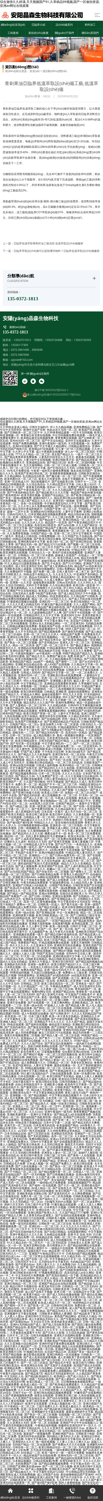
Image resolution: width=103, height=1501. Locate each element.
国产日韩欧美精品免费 (45, 874)
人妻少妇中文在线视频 (37, 460)
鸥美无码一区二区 (23, 757)
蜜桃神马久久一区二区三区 (20, 891)
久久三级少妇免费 (63, 517)
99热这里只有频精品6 (28, 1123)
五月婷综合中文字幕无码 (54, 1262)
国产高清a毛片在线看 (17, 888)
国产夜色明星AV (10, 495)
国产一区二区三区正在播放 (16, 525)
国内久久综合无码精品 (13, 962)
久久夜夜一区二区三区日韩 (56, 989)
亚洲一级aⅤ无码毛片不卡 (59, 970)
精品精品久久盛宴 (46, 1079)
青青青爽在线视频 (66, 438)
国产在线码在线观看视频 (70, 1215)
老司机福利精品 (33, 618)
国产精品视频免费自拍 (23, 773)
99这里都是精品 (59, 596)
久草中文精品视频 (32, 787)
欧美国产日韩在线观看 (78, 1278)
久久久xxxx (36, 1112)
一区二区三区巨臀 (32, 1341)
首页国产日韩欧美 (81, 621)
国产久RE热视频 (48, 847)
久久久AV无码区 (28, 1390)
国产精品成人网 (75, 1005)
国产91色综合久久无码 (61, 468)
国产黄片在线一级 (72, 904)
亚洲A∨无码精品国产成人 (25, 1324)
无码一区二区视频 (73, 1327)
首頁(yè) (35, 71)
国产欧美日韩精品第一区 (86, 495)
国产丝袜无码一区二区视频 (52, 872)
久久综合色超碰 (50, 861)
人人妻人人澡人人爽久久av (73, 1442)
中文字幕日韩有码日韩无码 (48, 1229)
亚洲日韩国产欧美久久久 (43, 1213)
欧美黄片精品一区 (65, 1090)
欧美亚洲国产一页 (11, 782)
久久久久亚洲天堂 (52, 1428)
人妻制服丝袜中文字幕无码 (64, 1439)
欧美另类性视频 (30, 495)
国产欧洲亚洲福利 (21, 858)
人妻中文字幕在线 (69, 713)
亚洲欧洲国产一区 (89, 700)
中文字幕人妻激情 (73, 831)
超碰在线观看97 (51, 694)
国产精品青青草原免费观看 (20, 457)
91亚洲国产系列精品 (85, 574)
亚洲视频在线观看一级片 (28, 934)
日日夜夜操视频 (72, 1169)
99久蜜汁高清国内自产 (34, 1073)
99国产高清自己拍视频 (50, 953)
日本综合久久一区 (40, 552)
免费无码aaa (17, 1240)
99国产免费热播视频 (25, 443)
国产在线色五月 (62, 1188)
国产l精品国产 (23, 1161)
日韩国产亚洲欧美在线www (24, 1466)
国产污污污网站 (72, 563)
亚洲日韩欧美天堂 (63, 460)
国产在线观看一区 (39, 1003)
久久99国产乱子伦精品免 (77, 536)
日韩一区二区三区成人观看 (60, 465)
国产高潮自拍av (19, 1322)
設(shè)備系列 (64, 25)
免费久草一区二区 (26, 784)
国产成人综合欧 (50, 1360)
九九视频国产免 (38, 932)
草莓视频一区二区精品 (34, 686)
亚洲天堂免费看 (16, 1003)
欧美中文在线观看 (36, 1404)
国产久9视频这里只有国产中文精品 (62, 730)
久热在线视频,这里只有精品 (21, 716)
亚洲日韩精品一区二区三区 (79, 520)
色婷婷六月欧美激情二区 (68, 820)
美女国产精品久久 (62, 454)
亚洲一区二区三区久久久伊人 (41, 634)
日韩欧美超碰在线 (78, 1218)
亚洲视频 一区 (21, 1090)
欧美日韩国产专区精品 (60, 1076)
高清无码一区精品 (76, 732)
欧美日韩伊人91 (58, 708)
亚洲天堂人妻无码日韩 (13, 1139)
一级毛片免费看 (74, 1453)
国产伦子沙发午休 (71, 1477)
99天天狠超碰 (55, 782)
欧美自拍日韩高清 (76, 787)
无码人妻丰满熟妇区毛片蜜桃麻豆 (45, 836)
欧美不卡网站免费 (52, 948)
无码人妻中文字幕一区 (58, 618)
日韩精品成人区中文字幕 (38, 844)
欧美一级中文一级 (53, 1453)
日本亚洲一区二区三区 (70, 1177)
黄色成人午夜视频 (89, 798)
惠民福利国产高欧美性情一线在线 (41, 1117)
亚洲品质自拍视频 (81, 1398)
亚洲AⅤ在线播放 (23, 446)
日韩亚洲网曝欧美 (40, 531)
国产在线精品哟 (50, 719)
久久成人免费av (53, 580)
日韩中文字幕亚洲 (41, 1142)
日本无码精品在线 (15, 1133)
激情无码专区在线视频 (53, 716)
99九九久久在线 (72, 694)
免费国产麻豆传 (56, 656)
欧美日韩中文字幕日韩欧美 (31, 1071)
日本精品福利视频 (11, 1357)
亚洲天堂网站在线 (34, 1245)
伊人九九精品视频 (61, 427)
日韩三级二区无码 (55, 1155)
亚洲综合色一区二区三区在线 (53, 1210)
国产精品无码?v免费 (19, 1420)
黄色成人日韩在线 (26, 536)
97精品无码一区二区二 (85, 550)
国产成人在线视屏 (58, 880)
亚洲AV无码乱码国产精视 (78, 1030)
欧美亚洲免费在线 (89, 779)
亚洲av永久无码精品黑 (67, 1387)
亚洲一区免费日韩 (84, 1073)
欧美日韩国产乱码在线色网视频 (35, 1458)
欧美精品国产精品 (21, 662)
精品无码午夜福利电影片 (28, 509)
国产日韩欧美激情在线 (73, 1270)
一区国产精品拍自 (60, 921)
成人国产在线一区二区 (34, 1259)
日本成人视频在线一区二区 (65, 1404)
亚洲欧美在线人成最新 (18, 569)
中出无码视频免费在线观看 (68, 435)
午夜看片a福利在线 (11, 1374)
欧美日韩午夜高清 (32, 1155)
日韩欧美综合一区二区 (87, 1008)
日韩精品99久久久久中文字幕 (41, 615)
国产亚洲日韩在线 (81, 542)
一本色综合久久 (83, 844)
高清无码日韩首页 (45, 525)
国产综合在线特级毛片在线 (26, 1232)
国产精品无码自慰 (29, 795)
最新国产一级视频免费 (37, 1434)
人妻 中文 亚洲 (13, 618)
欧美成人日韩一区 (52, 792)
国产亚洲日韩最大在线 (26, 792)
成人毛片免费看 (13, 1098)
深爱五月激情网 (80, 943)
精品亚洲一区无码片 (61, 1251)
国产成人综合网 (82, 1188)
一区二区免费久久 (87, 672)
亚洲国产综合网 (16, 1180)
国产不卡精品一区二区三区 (20, 1172)
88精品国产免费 (70, 634)
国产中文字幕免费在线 (82, 1128)
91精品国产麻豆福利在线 (50, 607)
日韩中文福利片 (38, 427)
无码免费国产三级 (26, 1464)
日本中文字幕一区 (81, 738)
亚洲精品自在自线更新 (82, 1098)
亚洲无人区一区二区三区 (75, 642)
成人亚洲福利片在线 (27, 812)
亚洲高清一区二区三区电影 (66, 825)
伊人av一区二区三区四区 (80, 452)
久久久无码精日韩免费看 (25, 1153)
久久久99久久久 (87, 582)
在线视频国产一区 (32, 1338)
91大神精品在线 (51, 1169)
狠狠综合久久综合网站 (38, 1368)
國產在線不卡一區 (55, 833)
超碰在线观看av (19, 790)
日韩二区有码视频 (15, 1136)
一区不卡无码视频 (82, 432)
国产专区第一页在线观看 (25, 743)
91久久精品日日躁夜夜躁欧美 (22, 563)
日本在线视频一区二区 (31, 1076)
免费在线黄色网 (48, 891)
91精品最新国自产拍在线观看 (65, 648)
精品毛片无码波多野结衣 (60, 1374)
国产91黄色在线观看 (48, 1030)
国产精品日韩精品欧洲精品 (79, 539)
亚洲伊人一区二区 (18, 1000)
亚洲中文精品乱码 (29, 1428)
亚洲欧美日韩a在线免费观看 (64, 675)
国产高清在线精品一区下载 (62, 1275)
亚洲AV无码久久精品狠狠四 (29, 689)
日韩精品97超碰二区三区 (43, 1270)
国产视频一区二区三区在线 (84, 544)
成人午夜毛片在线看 (62, 932)
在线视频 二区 (42, 1387)
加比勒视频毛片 (40, 482)
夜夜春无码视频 (85, 457)
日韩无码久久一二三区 (13, 1253)
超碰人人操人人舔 (24, 953)
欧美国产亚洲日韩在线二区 (31, 473)
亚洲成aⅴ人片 (29, 1038)
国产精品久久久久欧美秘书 (34, 754)
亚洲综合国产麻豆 (21, 651)
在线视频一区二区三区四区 (75, 1414)
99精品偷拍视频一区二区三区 (43, 1068)
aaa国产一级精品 (43, 662)
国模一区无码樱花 (42, 1101)
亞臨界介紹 (38, 25)
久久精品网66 (12, 476)
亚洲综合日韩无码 (18, 637)
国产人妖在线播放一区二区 (31, 1166)
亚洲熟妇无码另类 (15, 964)
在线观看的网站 (77, 1232)
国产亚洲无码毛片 (59, 1193)
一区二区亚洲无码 (73, 623)
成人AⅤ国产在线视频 (57, 664)
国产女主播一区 (90, 667)
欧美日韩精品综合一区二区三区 (58, 1447)
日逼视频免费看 (50, 1052)
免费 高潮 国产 (76, 656)
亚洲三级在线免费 (37, 1401)
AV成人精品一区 (41, 1188)
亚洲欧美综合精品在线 (29, 664)
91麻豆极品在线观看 (63, 1204)
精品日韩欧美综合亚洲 (62, 959)
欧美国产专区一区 (60, 910)
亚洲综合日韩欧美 (44, 1480)
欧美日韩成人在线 (68, 558)
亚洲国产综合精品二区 (55, 495)
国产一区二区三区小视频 (57, 1466)
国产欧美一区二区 (39, 1305)
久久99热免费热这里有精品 (64, 1131)
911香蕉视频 (23, 1281)
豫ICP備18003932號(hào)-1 (51, 390)
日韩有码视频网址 (44, 569)
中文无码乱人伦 (13, 1376)
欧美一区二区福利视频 (81, 462)
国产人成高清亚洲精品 (29, 839)
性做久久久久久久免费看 (77, 651)
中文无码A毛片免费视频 (30, 1275)
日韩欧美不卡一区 (34, 1150)
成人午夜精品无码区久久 (44, 1319)
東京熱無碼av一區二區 (54, 801)
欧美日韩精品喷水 (26, 741)
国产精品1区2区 (56, 462)
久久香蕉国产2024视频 (26, 1041)
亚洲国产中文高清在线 (88, 1027)
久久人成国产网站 (84, 604)
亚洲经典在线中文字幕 (31, 542)
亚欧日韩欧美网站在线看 (43, 1046)
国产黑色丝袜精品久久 (13, 547)
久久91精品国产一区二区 (33, 986)
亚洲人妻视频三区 (83, 842)
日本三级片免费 (38, 1016)
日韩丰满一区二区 (55, 1338)
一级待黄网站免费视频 (67, 1450)
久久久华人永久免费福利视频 (35, 506)
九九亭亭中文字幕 (67, 1480)
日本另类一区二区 (57, 1098)
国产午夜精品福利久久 (34, 850)
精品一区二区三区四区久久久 (49, 599)
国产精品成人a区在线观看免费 (72, 1114)
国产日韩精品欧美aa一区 (75, 967)
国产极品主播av (80, 645)
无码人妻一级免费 (52, 1221)
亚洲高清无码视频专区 (36, 899)
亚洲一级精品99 (22, 517)
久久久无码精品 (40, 790)
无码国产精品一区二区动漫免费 (32, 1444)
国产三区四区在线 (39, 1133)
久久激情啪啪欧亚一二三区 (44, 831)
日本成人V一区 (71, 1068)
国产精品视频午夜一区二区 (55, 1172)
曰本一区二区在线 (49, 773)
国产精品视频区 (38, 1095)
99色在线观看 (15, 1024)
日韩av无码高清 (66, 582)
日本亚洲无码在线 (58, 738)
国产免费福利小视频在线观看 (49, 610)
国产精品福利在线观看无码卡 (73, 1458)
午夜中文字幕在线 (36, 1439)
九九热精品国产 (91, 1057)
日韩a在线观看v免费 (45, 1461)
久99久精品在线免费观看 (77, 626)
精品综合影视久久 (36, 708)
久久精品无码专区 (79, 716)
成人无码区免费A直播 (17, 771)
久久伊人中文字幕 (23, 452)
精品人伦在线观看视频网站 (78, 1346)
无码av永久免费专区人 (63, 1401)
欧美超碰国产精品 (67, 1125)
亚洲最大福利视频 (40, 923)
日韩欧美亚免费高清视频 (36, 951)
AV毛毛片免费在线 (18, 471)
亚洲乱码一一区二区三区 (54, 602)
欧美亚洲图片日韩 (11, 1352)
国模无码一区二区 (37, 1057)
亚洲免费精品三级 (84, 427)
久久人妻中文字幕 (37, 926)
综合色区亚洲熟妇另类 (81, 940)
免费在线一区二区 (85, 1305)
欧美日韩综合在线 (47, 1082)
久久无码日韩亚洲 (52, 1144)
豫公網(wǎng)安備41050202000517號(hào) (51, 394)
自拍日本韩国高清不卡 (29, 1084)
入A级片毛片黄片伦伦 (72, 1297)
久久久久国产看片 (91, 1480)
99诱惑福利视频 (19, 973)
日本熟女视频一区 (15, 967)
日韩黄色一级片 (48, 1297)
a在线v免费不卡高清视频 (65, 850)
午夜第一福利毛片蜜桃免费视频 (50, 471)
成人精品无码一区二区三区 (78, 861)
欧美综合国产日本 (29, 997)
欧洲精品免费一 (13, 1368)
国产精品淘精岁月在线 (46, 651)
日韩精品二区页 (30, 983)
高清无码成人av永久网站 (79, 1273)
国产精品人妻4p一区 (52, 1060)
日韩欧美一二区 (90, 1354)
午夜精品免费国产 (61, 986)
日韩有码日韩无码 (62, 1305)
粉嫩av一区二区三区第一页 (63, 869)
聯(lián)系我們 (90, 33)
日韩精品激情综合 (79, 446)
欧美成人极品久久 (71, 1406)
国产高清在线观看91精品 (82, 607)
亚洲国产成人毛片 (15, 1270)
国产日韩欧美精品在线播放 (20, 711)
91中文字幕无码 (19, 697)
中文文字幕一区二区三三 (15, 809)
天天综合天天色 (40, 1322)
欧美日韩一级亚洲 (84, 585)
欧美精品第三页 (41, 888)
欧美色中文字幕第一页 (78, 1084)
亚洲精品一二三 (38, 855)
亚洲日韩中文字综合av (39, 1316)
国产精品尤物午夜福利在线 (61, 934)
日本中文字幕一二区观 (57, 1123)
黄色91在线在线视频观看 (67, 552)
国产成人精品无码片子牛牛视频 (77, 593)
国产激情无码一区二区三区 (37, 1087)
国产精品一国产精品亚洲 (22, 893)
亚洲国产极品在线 (66, 1349)
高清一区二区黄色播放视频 (39, 902)
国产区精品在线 (9, 850)
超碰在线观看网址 (79, 692)
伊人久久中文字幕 (89, 1401)
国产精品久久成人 (76, 782)
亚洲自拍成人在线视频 (26, 1360)
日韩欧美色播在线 (78, 1207)
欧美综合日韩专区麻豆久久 (75, 1079)
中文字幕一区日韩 (47, 757)
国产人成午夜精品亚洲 (78, 866)
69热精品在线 (44, 1237)
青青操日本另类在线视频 (36, 435)
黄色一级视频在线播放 (70, 735)
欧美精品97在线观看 (41, 449)
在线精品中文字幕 (84, 1292)
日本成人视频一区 (38, 1163)
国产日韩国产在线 (62, 1027)
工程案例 (13, 33)
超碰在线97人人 (43, 498)
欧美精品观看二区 (83, 923)
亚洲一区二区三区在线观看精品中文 (63, 678)
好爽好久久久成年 (15, 842)
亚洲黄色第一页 (13, 1068)
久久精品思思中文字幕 (60, 484)
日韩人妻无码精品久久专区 (60, 779)
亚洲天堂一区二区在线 (18, 1125)
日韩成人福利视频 (47, 765)
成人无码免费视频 (26, 1033)
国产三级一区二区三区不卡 (52, 645)
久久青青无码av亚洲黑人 (38, 1215)
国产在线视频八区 (78, 1338)
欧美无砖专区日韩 (49, 1286)
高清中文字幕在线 (18, 1300)
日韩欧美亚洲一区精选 (66, 1289)
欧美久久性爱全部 (49, 479)
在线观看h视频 (61, 923)
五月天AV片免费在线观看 (54, 937)
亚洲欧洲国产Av (14, 1469)
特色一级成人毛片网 (74, 719)
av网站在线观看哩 (49, 877)
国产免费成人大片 (23, 1210)
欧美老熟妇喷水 (67, 561)
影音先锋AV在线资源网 (69, 822)
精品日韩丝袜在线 (79, 514)
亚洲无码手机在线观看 (31, 1436)
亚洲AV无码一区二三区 (32, 675)
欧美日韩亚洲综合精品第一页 (76, 1011)
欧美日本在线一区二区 (81, 836)
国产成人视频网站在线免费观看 (19, 1060)
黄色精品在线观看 (81, 1109)
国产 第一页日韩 (63, 929)
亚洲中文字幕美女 (41, 1114)
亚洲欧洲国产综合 (63, 1434)
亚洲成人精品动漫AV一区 (65, 577)
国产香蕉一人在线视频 (81, 1155)
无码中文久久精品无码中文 (79, 749)
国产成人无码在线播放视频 (63, 1294)
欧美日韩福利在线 (15, 558)
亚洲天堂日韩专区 (63, 962)
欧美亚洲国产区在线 (51, 866)
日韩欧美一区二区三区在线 (55, 1223)
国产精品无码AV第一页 (50, 732)
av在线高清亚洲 (80, 975)
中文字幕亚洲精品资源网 (48, 1093)
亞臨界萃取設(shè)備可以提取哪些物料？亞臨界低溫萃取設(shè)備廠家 (57, 251)
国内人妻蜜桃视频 (69, 1483)
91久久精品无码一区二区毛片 (25, 1243)
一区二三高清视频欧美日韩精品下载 (69, 689)
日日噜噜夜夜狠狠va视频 (33, 825)
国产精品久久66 (25, 776)
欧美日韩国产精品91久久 (66, 964)
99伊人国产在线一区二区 (80, 629)
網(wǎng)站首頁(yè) (13, 25)
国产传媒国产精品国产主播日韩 (48, 528)
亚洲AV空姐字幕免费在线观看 (57, 1344)
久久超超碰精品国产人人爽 (45, 612)
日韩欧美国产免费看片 (68, 1087)
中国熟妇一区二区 (15, 981)
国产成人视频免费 (26, 866)
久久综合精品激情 (60, 585)
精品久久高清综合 (37, 760)
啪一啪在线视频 (45, 1442)
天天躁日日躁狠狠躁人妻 (46, 973)
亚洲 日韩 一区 (63, 1292)
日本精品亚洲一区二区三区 (70, 1368)
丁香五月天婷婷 (90, 847)
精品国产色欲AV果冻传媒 (86, 492)
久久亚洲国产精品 (45, 1161)
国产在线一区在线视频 (87, 806)
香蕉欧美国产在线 (49, 626)
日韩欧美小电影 (85, 1434)
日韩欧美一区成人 (49, 904)
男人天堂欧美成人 (15, 1431)
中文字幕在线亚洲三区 (26, 948)
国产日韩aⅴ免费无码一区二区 (67, 855)
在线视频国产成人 (15, 1046)
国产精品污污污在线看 (52, 544)
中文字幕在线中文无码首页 (74, 902)
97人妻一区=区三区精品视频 (72, 449)
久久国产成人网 (45, 1177)
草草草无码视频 (62, 1281)
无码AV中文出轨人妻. (79, 953)
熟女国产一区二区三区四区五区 (19, 989)
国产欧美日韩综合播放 (47, 539)
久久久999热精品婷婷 (20, 1079)
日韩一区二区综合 (21, 735)
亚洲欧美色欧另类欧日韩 (32, 1193)
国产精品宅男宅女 (50, 640)
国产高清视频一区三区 (66, 978)
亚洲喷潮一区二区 (73, 1106)
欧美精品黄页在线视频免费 (37, 438)
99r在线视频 (31, 801)
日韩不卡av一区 (22, 1393)
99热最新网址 (26, 975)
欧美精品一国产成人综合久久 (71, 1376)
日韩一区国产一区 (41, 929)
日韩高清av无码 (14, 959)
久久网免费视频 (81, 1193)
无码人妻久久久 (45, 1264)
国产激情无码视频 (73, 632)
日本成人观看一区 (81, 828)
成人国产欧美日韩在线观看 (85, 1308)
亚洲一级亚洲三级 (40, 806)
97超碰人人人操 (54, 1005)
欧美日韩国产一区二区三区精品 (74, 1191)
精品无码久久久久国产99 (38, 702)
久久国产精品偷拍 (79, 610)
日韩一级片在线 (64, 1101)
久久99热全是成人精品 (14, 427)
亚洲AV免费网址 (65, 702)
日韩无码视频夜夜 (41, 1335)
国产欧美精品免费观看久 (65, 1384)
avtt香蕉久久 (88, 1125)
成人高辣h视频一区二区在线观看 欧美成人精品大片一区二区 (51, 1301)
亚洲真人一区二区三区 (26, 1106)
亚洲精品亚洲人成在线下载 (42, 1477)
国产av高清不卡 (92, 1450)
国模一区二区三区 (65, 1237)
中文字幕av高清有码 (22, 1278)
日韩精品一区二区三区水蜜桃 (35, 555)
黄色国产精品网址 (65, 1316)
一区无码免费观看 (15, 1213)
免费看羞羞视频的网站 (52, 711)
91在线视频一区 (69, 847)
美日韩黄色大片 (56, 1245)
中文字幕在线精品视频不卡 (65, 1095)
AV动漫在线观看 (86, 1379)
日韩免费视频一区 (49, 536)
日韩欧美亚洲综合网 (12, 1057)
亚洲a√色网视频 (48, 893)
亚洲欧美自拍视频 (89, 1349)
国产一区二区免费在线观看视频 (63, 839)
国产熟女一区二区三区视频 (20, 642)
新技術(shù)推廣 (38, 33)
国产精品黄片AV (23, 607)
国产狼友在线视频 (39, 1027)
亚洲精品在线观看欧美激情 (60, 683)
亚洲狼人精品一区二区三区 (16, 1022)
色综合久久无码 (37, 842)
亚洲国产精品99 (72, 1038)
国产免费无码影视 (42, 809)
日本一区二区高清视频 (57, 1196)
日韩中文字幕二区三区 (84, 926)
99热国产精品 (89, 1035)
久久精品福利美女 (66, 809)
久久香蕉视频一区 (84, 814)
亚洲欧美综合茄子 (21, 1093)
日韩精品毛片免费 (14, 1163)
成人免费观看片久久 (33, 1063)
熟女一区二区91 (51, 1106)
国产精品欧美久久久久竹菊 (52, 492)
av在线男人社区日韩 (41, 803)
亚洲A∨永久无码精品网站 (44, 623)
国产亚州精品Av (48, 642)
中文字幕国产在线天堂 (23, 768)
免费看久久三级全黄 (75, 973)
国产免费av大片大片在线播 (68, 1444)
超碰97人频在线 (88, 1153)
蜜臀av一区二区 (26, 904)
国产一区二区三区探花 (87, 743)
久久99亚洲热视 (49, 1390)
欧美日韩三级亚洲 (37, 814)
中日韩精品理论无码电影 (81, 1472)
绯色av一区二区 (56, 487)
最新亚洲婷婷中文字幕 (79, 1412)
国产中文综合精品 (53, 441)
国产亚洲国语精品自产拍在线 (62, 722)
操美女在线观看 (43, 1395)
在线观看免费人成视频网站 (55, 1371)
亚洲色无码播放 (9, 1011)
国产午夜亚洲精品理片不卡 (84, 522)
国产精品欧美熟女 (84, 921)
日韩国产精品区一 (67, 803)
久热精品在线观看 (55, 1234)
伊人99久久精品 (73, 588)
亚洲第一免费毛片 (39, 964)
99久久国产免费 (72, 697)
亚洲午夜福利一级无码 (52, 443)
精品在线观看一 (79, 591)
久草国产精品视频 (11, 1354)
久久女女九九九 (62, 574)
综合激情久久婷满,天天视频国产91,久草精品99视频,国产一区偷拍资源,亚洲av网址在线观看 (51, 423)
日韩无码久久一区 (91, 724)
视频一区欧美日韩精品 (64, 1103)
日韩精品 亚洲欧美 (55, 692)
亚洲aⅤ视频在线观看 (51, 852)
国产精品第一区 (28, 520)
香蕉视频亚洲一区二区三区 (68, 531)
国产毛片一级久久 (29, 678)
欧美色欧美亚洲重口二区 (66, 1322)
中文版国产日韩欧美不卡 (80, 994)
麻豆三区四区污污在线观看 (55, 1033)
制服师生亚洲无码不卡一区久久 (77, 1425)
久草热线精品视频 (85, 1180)
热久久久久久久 (19, 945)
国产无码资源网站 (39, 1136)
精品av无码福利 (38, 577)
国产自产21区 (63, 844)
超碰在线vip (48, 561)
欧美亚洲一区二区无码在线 (39, 727)
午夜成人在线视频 (66, 798)
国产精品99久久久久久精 (28, 833)
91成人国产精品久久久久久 (34, 501)
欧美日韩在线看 (83, 1163)
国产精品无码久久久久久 (62, 1311)
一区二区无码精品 (32, 580)
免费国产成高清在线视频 (83, 487)
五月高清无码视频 (49, 1346)
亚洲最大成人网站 (58, 828)
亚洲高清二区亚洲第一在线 (73, 981)
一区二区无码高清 (55, 1243)
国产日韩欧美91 (60, 1013)
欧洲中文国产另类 (34, 430)
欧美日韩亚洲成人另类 (86, 1223)
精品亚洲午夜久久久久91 (65, 686)
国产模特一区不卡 (15, 1305)
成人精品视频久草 (44, 735)
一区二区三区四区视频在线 (61, 1054)
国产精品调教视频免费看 (54, 1464)
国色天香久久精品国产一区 (20, 1346)
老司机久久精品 (87, 1316)
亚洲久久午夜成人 (40, 962)
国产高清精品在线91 (42, 1267)
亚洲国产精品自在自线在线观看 (58, 1283)
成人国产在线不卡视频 (38, 1292)
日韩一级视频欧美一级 (31, 828)
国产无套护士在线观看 (24, 1199)
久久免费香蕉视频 (18, 533)
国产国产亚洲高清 (44, 1420)
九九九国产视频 (48, 1049)
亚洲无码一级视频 (64, 501)
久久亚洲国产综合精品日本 (29, 1398)
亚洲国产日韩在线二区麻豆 (79, 1117)
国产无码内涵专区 (15, 1027)
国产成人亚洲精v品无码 (58, 566)
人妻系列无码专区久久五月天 (56, 457)
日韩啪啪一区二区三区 (60, 1417)
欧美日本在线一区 (67, 1420)
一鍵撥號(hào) (72, 1492)
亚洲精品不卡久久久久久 (65, 667)
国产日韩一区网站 (40, 896)
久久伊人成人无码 (82, 937)
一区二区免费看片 (70, 637)
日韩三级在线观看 (11, 1311)
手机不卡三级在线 (29, 730)
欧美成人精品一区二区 (34, 1384)
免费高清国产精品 (32, 970)
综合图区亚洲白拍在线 (75, 1052)
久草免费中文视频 (27, 640)
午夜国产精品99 (14, 708)
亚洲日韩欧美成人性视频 (47, 749)
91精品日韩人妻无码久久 (80, 852)
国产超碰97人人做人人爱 (65, 1057)
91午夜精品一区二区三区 (19, 1406)
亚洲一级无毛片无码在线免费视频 (43, 670)
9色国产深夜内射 (46, 593)
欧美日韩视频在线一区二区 (31, 659)
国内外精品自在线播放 (31, 1158)
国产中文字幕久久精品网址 (50, 446)
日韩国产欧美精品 (60, 885)
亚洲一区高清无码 (32, 1409)
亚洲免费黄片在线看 (33, 1417)
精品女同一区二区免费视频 (81, 948)
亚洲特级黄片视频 (23, 915)
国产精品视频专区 (11, 670)
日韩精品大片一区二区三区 (73, 817)
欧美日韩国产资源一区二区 (39, 713)
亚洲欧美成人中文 (80, 801)
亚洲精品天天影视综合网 (36, 1120)
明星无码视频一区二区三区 (81, 1300)
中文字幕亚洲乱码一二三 (57, 743)
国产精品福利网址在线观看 (84, 1245)
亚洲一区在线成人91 (16, 482)
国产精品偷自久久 (21, 1472)
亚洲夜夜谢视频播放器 (63, 473)
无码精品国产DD (80, 1262)
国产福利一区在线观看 (42, 1185)
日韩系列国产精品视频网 (81, 1253)
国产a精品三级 (19, 806)
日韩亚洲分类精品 (77, 1229)
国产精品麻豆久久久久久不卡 (33, 820)
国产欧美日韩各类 (29, 1144)
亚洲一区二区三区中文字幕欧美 (73, 533)
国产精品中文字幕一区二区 (58, 672)
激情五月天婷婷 (74, 1144)
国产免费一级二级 (44, 572)
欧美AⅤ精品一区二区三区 (75, 765)
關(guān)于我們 (64, 33)
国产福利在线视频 (36, 1024)
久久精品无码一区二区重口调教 (49, 1000)
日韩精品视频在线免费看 (22, 626)
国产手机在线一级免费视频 (71, 506)
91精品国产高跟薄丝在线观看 (25, 1147)
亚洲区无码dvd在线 (12, 1248)
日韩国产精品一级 (41, 533)
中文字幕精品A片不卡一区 (65, 1259)
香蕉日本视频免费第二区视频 (22, 1035)
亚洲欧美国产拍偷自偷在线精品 (63, 1341)
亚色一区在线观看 (32, 503)
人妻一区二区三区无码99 (19, 994)
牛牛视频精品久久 (34, 746)
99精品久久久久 (44, 822)
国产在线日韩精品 (55, 1232)
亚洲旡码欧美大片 (70, 1461)
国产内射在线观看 (62, 1019)
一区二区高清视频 (39, 1019)
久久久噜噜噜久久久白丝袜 (45, 588)
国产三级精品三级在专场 (85, 915)
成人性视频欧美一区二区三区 (59, 795)
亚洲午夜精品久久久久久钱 (26, 1234)
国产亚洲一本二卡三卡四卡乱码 (72, 1120)
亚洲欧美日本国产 (60, 1469)
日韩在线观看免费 (61, 1073)
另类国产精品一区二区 (20, 1330)
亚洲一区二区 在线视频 (44, 1423)
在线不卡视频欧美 (73, 479)
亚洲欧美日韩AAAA (24, 877)
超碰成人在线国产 (66, 555)
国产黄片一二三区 (50, 1038)
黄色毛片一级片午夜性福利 (21, 1371)
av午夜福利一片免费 (48, 653)
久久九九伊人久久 (32, 522)
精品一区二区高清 (23, 645)
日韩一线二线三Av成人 (73, 1049)
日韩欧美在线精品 (36, 959)
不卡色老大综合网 (53, 752)
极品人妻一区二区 (84, 681)
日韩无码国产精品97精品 (54, 741)
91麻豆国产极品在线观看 (56, 604)
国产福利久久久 (48, 1199)
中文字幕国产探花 (22, 1387)
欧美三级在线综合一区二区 (57, 983)
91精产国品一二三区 (86, 1041)
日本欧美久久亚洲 (79, 1243)
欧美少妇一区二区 (58, 542)
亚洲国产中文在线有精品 (22, 591)
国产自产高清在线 (76, 580)
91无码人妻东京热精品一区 (44, 1431)
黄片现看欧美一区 (76, 1221)
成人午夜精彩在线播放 (49, 452)
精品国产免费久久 (61, 1163)
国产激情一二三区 (67, 662)
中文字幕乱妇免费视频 (80, 918)
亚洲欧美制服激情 (32, 779)
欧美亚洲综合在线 (32, 1365)
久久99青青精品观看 (56, 432)
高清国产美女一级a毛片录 (84, 1352)
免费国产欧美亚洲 (72, 771)
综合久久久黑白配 (37, 910)
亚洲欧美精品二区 (83, 1003)
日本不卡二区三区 (18, 1335)
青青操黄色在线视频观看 (25, 1169)
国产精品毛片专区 (60, 1363)
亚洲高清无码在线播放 (67, 945)
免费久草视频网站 (18, 1109)
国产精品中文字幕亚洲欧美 (20, 1049)
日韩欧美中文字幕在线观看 (82, 670)
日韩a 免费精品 (66, 569)
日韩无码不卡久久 (26, 1262)
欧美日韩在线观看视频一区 (26, 1207)
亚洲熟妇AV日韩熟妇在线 (45, 512)
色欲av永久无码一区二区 (62, 430)
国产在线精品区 (53, 787)
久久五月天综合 (71, 1360)
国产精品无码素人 (49, 907)
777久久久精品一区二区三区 (32, 454)
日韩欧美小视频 (55, 1218)
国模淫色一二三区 (23, 732)
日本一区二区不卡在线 (84, 880)
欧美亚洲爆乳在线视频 (13, 552)
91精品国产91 (42, 517)
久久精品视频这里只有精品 (66, 659)
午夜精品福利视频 (46, 1425)
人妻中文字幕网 (72, 512)
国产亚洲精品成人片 (63, 899)
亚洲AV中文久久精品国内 (36, 1289)
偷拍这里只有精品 (60, 1024)
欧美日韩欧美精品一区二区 (52, 915)
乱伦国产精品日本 (55, 1352)
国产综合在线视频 (58, 1398)
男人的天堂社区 (16, 1251)
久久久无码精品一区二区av (26, 1202)
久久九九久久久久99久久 (57, 1041)
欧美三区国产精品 (55, 940)
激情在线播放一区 (65, 1065)
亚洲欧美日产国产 (39, 1180)
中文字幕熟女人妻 (15, 1019)
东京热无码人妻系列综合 (30, 738)
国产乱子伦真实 (51, 563)
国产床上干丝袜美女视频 (30, 880)
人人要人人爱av (14, 1316)
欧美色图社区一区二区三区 (20, 479)
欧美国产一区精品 (34, 1311)
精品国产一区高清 (56, 522)
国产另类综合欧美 (70, 1046)
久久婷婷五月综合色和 (88, 1136)
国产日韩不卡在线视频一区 (79, 612)
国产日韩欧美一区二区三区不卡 (23, 432)
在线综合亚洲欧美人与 (73, 893)
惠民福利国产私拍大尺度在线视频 (39, 863)
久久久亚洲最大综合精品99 (81, 776)
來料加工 (90, 25)
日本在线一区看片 (52, 812)
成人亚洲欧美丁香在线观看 (74, 1357)
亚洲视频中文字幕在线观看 (21, 1314)
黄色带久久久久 (35, 869)
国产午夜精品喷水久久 (63, 1071)
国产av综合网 (66, 525)
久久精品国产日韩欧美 (84, 596)
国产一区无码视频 (34, 1174)
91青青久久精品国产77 (74, 874)
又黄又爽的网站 (60, 1003)
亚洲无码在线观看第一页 (15, 1483)
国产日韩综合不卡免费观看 (50, 1128)
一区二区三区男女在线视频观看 (40, 1256)
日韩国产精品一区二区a (24, 724)
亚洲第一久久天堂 (21, 582)
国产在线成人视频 (11, 801)
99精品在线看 (23, 1008)
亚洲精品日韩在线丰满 (23, 937)
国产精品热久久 (39, 1103)
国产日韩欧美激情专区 (34, 667)
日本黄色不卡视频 (55, 1207)
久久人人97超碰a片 (12, 1404)
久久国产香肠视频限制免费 (16, 1395)
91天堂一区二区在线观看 (36, 956)
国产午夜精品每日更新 (74, 1319)
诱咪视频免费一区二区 (13, 1226)
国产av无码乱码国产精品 (19, 872)
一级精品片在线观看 (61, 1248)
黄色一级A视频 (50, 997)
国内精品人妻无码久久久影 (63, 1436)
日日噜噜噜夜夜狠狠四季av (77, 1382)
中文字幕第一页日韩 (41, 1349)
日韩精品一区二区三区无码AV (80, 1286)
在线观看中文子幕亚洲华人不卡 (29, 700)
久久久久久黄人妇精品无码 (23, 604)
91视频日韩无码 (33, 1352)
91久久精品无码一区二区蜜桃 (79, 1256)
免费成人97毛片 (10, 1043)
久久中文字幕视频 (11, 702)
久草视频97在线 (88, 683)
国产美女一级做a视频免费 (16, 498)
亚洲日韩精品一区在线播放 (63, 1354)
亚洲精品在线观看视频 (31, 648)
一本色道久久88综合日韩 (43, 967)
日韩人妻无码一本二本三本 (73, 572)
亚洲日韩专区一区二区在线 (68, 754)
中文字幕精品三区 (32, 683)
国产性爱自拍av (25, 1264)
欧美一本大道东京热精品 (64, 1016)
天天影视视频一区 (79, 443)
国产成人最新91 (65, 1379)
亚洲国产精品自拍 (64, 992)
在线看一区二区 (62, 806)
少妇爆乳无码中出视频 (58, 1202)
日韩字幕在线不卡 (23, 1082)
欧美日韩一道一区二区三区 (46, 1300)
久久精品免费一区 (23, 1237)
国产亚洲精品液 (45, 913)
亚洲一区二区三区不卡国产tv (46, 547)
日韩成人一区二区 (11, 902)
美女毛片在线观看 (44, 858)
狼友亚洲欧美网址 (88, 959)
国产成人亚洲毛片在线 (50, 994)
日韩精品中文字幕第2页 (71, 858)
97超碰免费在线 (59, 883)
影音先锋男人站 (30, 1052)
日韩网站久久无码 (88, 899)
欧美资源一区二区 (16, 1016)
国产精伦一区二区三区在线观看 (53, 1008)
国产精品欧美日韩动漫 (57, 1409)
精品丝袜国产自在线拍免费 (39, 1455)
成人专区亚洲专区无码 (29, 566)
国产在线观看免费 (11, 727)
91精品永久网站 (30, 694)
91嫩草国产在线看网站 (88, 1393)
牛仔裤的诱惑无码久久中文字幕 (63, 503)
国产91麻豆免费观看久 (61, 1150)
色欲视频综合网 (30, 719)
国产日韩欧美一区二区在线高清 (66, 1158)
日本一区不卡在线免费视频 (81, 547)
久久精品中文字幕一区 (84, 664)
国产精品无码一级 (26, 544)
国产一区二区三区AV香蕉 (52, 1308)
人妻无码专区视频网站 (44, 637)
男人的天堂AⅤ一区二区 (42, 558)
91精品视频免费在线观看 (54, 943)
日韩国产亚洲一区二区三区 (60, 509)
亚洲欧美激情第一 (18, 1114)
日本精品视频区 (22, 1461)
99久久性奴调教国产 (35, 681)
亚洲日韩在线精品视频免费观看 (53, 1393)
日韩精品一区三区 (58, 1063)
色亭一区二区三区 (62, 1136)
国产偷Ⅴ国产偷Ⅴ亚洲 (20, 822)
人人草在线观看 (80, 741)
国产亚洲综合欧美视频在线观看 (23, 621)
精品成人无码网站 (37, 596)
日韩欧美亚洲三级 (21, 1480)
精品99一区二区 (14, 836)
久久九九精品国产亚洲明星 (68, 490)
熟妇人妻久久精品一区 (49, 1278)
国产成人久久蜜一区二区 (38, 798)
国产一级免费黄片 (23, 1177)
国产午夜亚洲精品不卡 (87, 1371)
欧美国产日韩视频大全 (29, 722)
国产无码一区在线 (60, 760)
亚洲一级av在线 (25, 913)
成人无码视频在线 (61, 1240)
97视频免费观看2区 (51, 1273)
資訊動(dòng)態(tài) (55, 71)
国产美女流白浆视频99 (58, 1043)
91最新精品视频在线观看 (22, 602)
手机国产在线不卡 (26, 852)
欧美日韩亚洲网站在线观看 (78, 907)
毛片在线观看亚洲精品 (58, 1147)
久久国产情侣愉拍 (34, 782)
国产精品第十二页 (50, 520)
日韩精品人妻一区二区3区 (39, 817)
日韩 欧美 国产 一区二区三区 (17, 1030)
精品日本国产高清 (79, 528)
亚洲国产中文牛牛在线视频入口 (79, 1423)
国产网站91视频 (63, 951)
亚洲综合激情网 (61, 896)
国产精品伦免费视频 (73, 877)
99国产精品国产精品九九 (78, 653)
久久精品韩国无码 (38, 1240)
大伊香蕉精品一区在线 (41, 981)
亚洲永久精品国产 (37, 921)
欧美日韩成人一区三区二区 (43, 1382)
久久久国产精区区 (87, 525)
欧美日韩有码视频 (32, 692)
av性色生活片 (12, 899)
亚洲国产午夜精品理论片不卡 (46, 1253)
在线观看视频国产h (79, 1183)
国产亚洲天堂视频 (59, 842)
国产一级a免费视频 (64, 888)
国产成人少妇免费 (18, 1450)
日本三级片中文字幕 (37, 1204)
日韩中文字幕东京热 (73, 997)
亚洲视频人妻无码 (61, 681)
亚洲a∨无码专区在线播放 (65, 1139)
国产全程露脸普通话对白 (69, 1142)
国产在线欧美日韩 (62, 482)
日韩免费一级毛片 (26, 847)
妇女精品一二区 (30, 1453)
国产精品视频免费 (49, 632)
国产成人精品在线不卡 (26, 561)
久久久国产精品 (75, 1022)
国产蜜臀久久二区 (81, 872)
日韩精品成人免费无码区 (22, 907)
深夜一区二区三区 (84, 760)
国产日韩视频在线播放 (60, 1174)
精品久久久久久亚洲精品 (76, 863)
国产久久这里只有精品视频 (34, 978)
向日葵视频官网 (82, 910)
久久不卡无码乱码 (26, 632)
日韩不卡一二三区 (86, 482)
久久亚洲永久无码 (41, 945)
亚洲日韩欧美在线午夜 (23, 1273)
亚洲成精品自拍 (35, 462)
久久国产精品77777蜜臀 (74, 1213)
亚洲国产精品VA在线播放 (38, 1191)
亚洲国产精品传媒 (11, 1150)
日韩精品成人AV (10, 1453)
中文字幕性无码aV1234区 (48, 1472)
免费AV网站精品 (38, 1139)
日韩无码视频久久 (70, 1082)
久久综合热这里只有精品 (74, 1330)
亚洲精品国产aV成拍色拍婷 (84, 711)
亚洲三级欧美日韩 (87, 501)
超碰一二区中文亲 (18, 512)
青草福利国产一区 (86, 989)
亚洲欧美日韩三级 (66, 1395)
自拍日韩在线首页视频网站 (79, 1431)
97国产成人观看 (30, 752)
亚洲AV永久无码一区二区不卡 (39, 1011)
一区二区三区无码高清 (68, 762)
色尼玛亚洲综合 (22, 1065)
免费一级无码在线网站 (23, 1223)
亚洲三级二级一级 (87, 1101)
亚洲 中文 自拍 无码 (79, 1234)
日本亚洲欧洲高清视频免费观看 (47, 514)
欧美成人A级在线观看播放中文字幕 (42, 629)
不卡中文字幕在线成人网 (25, 861)
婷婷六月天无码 (13, 1204)
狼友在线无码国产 (82, 471)
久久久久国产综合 (32, 1043)
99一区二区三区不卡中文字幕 (28, 468)
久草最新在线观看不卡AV (25, 1333)
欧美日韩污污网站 (84, 1363)
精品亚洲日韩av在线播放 (69, 498)
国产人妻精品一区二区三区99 (28, 705)
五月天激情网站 (33, 465)
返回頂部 (92, 1492)
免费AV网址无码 (41, 992)
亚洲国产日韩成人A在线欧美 (30, 885)
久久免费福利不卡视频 (18, 572)
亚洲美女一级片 (85, 983)
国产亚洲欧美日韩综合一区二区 (49, 1109)
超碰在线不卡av (37, 1251)
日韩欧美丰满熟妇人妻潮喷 (55, 1314)
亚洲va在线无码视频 (22, 765)
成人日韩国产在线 (48, 1474)
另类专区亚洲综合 (82, 1063)
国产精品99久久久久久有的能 (57, 768)
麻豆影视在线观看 (34, 1354)
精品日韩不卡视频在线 (23, 1286)
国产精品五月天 (35, 656)
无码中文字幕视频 (37, 585)
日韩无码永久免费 (23, 593)
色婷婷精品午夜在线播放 (46, 697)
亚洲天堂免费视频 (11, 746)
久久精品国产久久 (71, 1390)
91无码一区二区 (88, 795)
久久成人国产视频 (62, 790)
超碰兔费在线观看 (44, 582)
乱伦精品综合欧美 (34, 476)
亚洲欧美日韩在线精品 (39, 762)
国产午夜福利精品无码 (20, 492)
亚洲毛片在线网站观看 (67, 1335)
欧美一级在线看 (59, 926)
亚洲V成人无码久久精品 (71, 1161)
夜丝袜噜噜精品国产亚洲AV (77, 1474)
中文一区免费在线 (68, 913)
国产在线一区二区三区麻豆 (48, 918)
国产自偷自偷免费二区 (60, 746)
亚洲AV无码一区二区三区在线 (76, 1455)
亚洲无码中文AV (70, 615)
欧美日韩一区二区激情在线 (53, 550)
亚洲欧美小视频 (53, 1084)
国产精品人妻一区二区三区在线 (60, 1035)
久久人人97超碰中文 (78, 1060)
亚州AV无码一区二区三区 (25, 441)
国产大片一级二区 (69, 1185)
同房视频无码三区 (29, 1221)
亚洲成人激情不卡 (36, 1248)
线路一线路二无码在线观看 (37, 1379)
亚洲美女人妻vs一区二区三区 (59, 1153)
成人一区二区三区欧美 (73, 757)
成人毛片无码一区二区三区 (81, 812)
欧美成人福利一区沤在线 (54, 591)
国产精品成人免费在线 (23, 1297)
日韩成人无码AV (30, 672)
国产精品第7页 (34, 1374)
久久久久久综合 (71, 773)
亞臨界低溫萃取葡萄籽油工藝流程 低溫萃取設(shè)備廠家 (48, 243)
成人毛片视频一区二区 (63, 700)
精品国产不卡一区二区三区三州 (58, 784)
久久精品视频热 (87, 1264)
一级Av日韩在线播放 (85, 1409)
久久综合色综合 (35, 484)
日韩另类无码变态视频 (46, 771)
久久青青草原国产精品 (87, 1147)
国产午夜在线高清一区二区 (34, 490)
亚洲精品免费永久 (18, 1142)
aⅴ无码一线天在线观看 (32, 1131)
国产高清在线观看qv (87, 1019)
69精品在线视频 (22, 539)
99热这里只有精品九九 (37, 574)
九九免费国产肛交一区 (50, 776)
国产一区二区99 (84, 929)
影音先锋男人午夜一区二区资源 (59, 724)
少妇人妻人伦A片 (86, 484)
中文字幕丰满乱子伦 (56, 621)
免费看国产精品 (33, 940)
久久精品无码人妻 (82, 883)
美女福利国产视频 (62, 1180)
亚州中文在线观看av (77, 441)
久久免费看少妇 (66, 1264)
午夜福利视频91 (25, 653)
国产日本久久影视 (53, 1333)
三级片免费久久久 (47, 1406)
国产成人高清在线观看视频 (39, 1357)
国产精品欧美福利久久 (38, 1376)
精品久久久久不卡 (47, 1330)
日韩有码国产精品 (11, 713)
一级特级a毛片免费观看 (51, 1183)
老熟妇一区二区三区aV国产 (81, 792)
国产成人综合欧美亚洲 (56, 1324)
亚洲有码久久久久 (23, 1442)
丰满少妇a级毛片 (75, 752)
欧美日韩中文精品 (60, 814)
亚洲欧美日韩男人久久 (73, 891)
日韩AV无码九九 (17, 514)
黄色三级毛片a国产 (76, 1093)
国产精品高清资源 (87, 460)
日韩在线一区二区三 (25, 1447)
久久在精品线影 (56, 705)
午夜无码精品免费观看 (34, 883)
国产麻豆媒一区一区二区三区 (64, 476)
